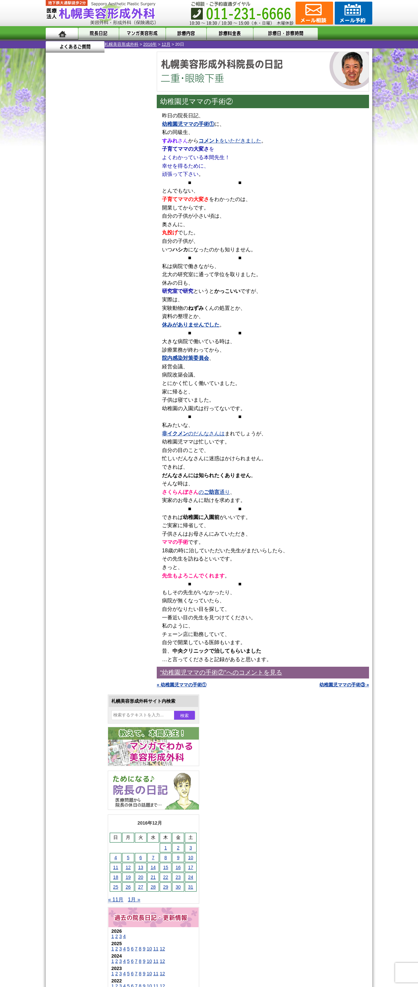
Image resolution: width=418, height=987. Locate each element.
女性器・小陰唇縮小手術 (92, 598)
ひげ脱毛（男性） (85, 692)
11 (97, 306)
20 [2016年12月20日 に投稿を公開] (82, 234)
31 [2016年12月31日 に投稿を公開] (132, 244)
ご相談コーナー (313, 13)
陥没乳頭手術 (81, 587)
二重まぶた (79, 610)
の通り (214, 492)
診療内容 (182, 33)
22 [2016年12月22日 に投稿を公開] (106, 234)
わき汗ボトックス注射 (90, 645)
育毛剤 (74, 704)
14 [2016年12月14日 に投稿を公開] (94, 224)
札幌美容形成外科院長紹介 (85, 870)
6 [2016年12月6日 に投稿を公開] (82, 214)
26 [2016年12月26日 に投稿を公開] (69, 244)
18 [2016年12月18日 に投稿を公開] (56, 234)
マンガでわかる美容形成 (140, 33)
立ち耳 (74, 657)
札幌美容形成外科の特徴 (83, 811)
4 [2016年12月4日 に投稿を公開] (57, 214)
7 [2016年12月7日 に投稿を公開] (94, 214)
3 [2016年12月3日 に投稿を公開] (132, 205)
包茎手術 (76, 728)
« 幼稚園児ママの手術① (181, 684)
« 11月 (57, 256)
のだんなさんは (193, 433)
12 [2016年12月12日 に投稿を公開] (69, 224)
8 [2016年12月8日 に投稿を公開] (106, 214)
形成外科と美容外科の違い (85, 823)
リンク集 (67, 881)
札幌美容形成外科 (63, 44)
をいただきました (230, 140)
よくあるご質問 (343, 33)
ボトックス (79, 763)
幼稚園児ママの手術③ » (344, 684)
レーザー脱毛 (81, 669)
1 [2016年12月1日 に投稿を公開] (106, 205)
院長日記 (97, 33)
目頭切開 (76, 751)
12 (103, 306)
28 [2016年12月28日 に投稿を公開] (94, 244)
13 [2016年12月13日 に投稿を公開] (82, 224)
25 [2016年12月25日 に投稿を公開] (56, 244)
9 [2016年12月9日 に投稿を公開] (119, 214)
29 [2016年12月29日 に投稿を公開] (106, 244)
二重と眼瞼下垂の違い (81, 622)
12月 (107, 44)
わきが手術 (91, 634)
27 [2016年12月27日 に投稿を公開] (82, 244)
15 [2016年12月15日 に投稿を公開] (106, 224)
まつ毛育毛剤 (81, 716)
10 (90, 306)
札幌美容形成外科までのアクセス (92, 834)
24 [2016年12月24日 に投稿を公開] (132, 234)
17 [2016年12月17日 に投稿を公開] (132, 224)
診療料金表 (225, 33)
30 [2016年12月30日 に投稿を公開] (119, 244)
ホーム (62, 33)
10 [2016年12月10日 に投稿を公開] (132, 214)
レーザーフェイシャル (90, 681)
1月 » (75, 256)
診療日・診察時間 (280, 33)
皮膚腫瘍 (76, 740)
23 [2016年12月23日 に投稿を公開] (119, 234)
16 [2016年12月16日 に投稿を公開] (119, 224)
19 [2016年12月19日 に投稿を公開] (69, 234)
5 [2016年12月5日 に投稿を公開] (69, 214)
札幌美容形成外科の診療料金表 (90, 846)
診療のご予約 (352, 13)
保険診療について (76, 858)
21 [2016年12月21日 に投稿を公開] (94, 234)
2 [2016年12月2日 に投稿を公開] (119, 205)
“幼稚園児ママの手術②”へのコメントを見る (221, 672)
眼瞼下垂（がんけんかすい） (97, 575)
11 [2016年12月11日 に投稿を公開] (56, 224)
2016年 (91, 44)
